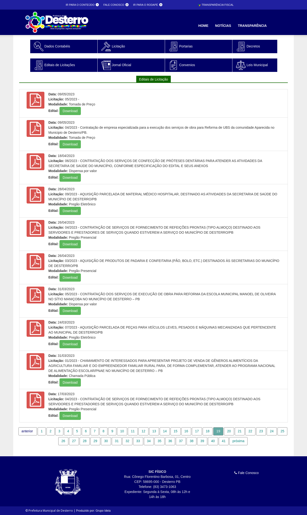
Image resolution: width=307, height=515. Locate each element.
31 (117, 441)
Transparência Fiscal (216, 4)
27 (74, 441)
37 (181, 441)
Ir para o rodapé (147, 4)
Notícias (223, 26)
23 (261, 431)
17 (197, 431)
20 (229, 431)
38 (192, 441)
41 (224, 441)
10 (122, 431)
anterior (27, 431)
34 (149, 441)
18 (208, 431)
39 (202, 441)
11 (133, 431)
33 (138, 441)
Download (70, 111)
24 (272, 431)
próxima (238, 441)
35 (159, 441)
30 (106, 441)
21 (240, 431)
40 (213, 441)
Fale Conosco (246, 473)
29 (95, 441)
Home (203, 26)
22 (250, 431)
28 (85, 441)
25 (282, 431)
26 (63, 441)
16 (186, 431)
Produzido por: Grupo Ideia (93, 510)
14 (165, 431)
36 (170, 441)
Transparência (252, 26)
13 (154, 431)
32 (127, 441)
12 (143, 431)
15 (175, 431)
